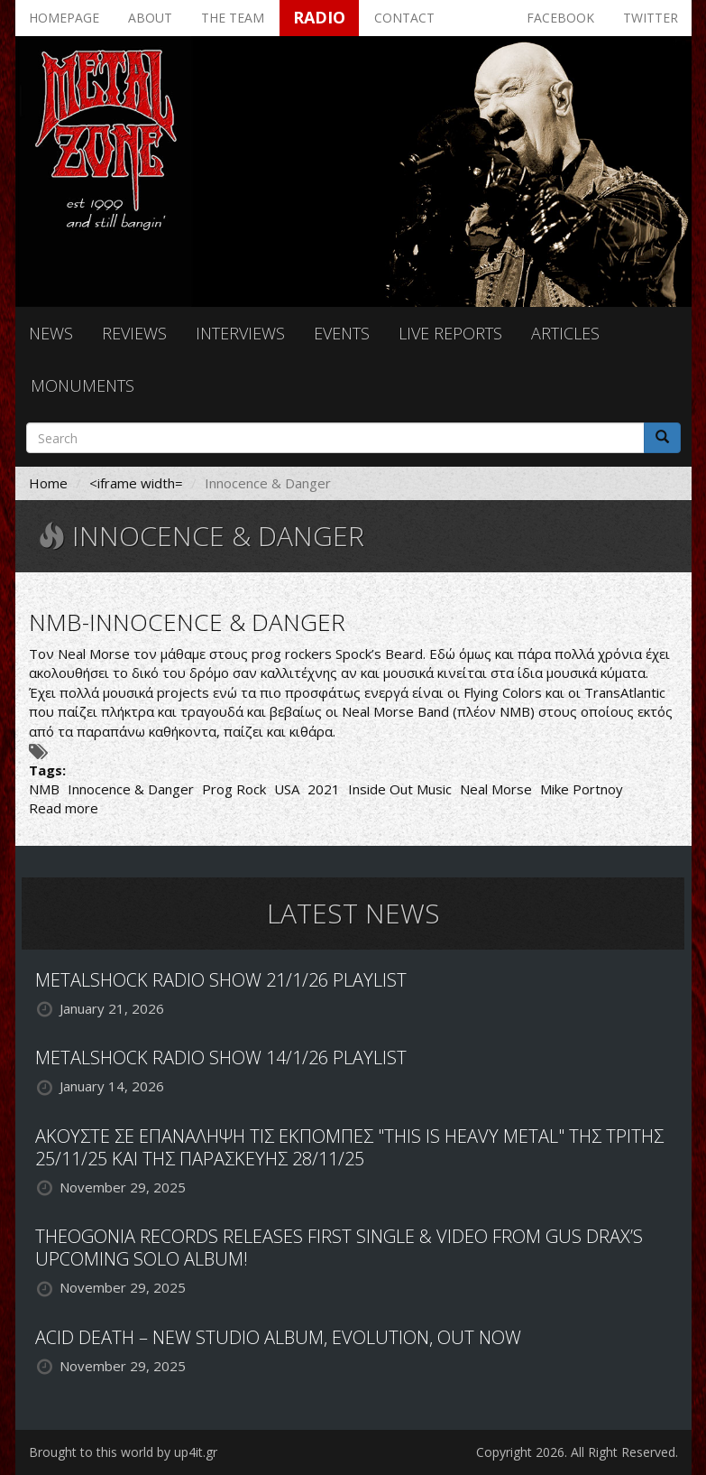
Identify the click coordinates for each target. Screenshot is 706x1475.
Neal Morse (496, 789)
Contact (404, 17)
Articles (565, 333)
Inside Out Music (400, 789)
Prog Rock (234, 789)
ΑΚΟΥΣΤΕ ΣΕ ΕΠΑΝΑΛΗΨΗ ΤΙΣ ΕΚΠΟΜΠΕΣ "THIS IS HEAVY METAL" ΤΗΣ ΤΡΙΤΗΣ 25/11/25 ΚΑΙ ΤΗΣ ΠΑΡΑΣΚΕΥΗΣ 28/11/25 (349, 1147)
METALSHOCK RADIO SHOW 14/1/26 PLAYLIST (221, 1057)
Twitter (650, 17)
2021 (323, 789)
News (51, 333)
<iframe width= (136, 483)
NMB (44, 789)
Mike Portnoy (581, 789)
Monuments (82, 385)
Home (48, 483)
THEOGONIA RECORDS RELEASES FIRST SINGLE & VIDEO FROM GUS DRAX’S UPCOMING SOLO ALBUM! (339, 1247)
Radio (319, 17)
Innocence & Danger (131, 789)
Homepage (64, 17)
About (150, 17)
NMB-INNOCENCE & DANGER (187, 622)
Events (342, 333)
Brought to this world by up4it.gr (123, 1452)
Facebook (560, 17)
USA (286, 789)
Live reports (450, 333)
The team (232, 17)
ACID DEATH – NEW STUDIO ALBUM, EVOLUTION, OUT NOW (278, 1337)
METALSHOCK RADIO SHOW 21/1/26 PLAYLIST (221, 980)
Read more (63, 808)
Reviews (134, 333)
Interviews (240, 333)
